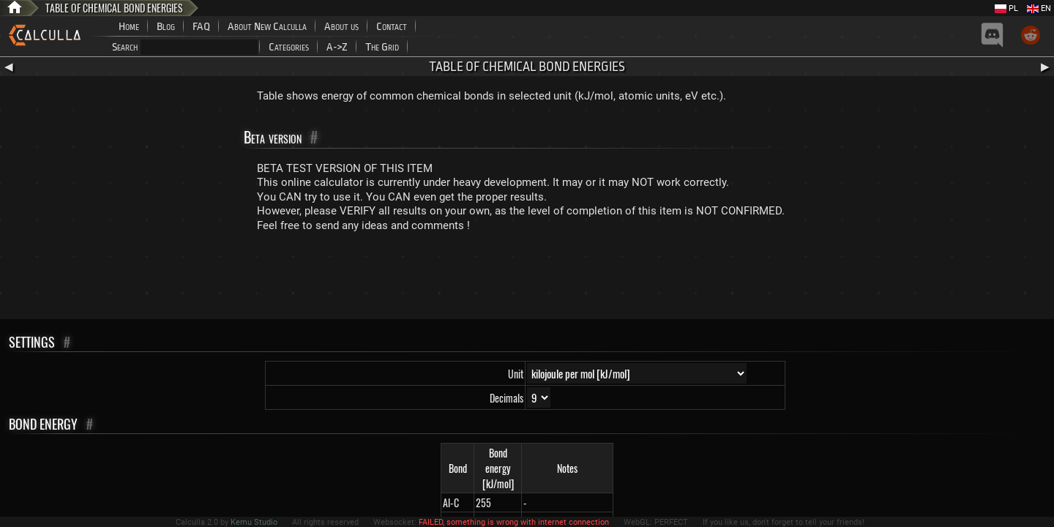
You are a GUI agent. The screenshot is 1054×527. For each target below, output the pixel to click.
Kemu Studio (254, 522)
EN (1039, 8)
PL (1006, 8)
